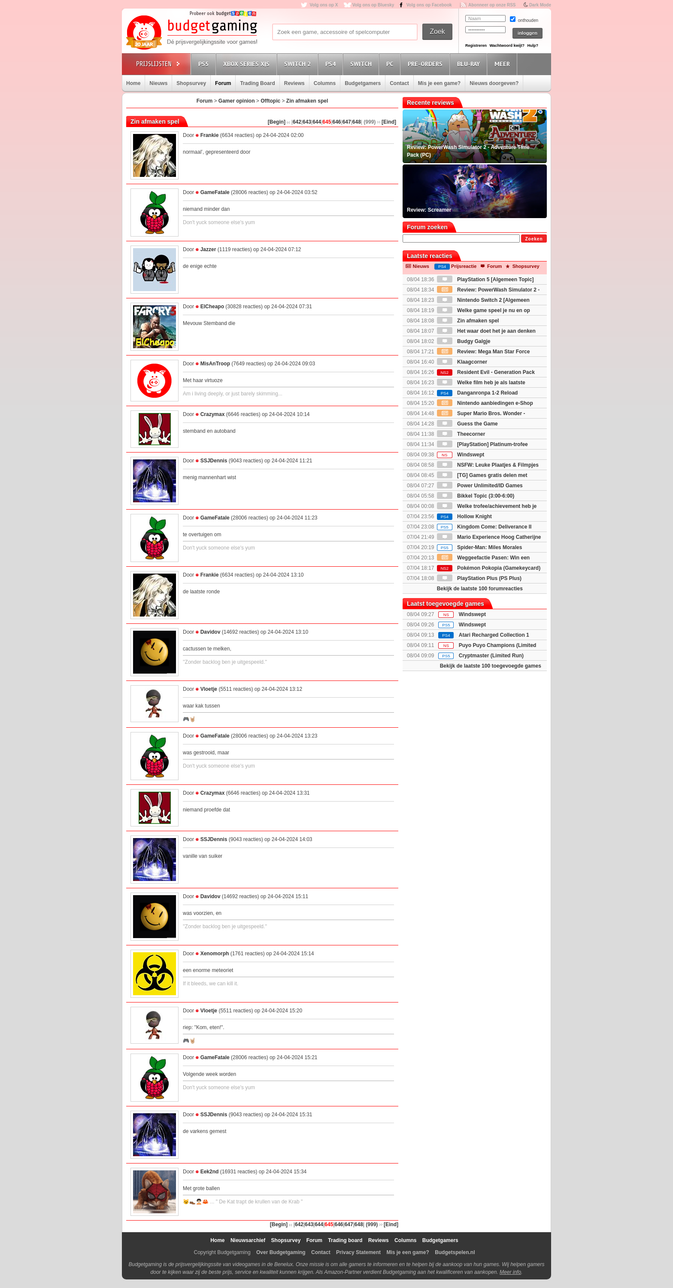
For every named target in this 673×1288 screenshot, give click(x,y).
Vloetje (208, 689)
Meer (503, 64)
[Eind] (389, 122)
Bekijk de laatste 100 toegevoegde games (490, 666)
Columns (325, 83)
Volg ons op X (323, 5)
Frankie (209, 135)
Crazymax (212, 414)
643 (307, 122)
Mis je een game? (439, 83)
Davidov (210, 632)
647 (347, 122)
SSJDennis (213, 461)
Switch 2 (298, 64)
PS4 (331, 64)
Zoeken (534, 239)
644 (316, 122)
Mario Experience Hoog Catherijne (489, 537)
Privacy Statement (358, 1252)
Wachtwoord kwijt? (506, 45)
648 (356, 122)
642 (297, 122)
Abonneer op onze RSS (492, 5)
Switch (362, 64)
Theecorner (461, 434)
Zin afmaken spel (307, 101)
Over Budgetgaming (281, 1252)
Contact (399, 83)
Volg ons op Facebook (429, 5)
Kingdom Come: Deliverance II (484, 527)
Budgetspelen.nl (455, 1252)
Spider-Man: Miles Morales (479, 547)
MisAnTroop (215, 364)
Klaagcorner (462, 362)
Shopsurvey (191, 83)
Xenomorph (214, 954)
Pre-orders (426, 64)
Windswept (461, 455)
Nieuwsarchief (247, 1240)
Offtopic (270, 101)
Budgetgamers (363, 83)
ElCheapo (212, 307)
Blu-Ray (469, 64)
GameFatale (215, 192)
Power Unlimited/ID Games (480, 486)
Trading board (345, 1240)
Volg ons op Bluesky (373, 5)
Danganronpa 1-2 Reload (477, 393)
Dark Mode (540, 5)
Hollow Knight (464, 516)
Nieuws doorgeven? (494, 83)
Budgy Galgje (464, 341)
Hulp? (532, 45)
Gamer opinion (236, 101)
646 (337, 122)
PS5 (204, 64)
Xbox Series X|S (247, 64)
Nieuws (158, 83)
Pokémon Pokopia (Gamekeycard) (488, 568)
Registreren (476, 45)
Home (133, 83)
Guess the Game (467, 424)
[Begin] (276, 122)
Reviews (294, 83)
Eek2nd (209, 1172)
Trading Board (257, 83)
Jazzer (208, 249)
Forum (223, 83)
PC (391, 64)
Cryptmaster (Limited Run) (491, 656)
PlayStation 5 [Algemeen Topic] (485, 279)
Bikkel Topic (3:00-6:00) (476, 496)
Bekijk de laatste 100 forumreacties (480, 589)
